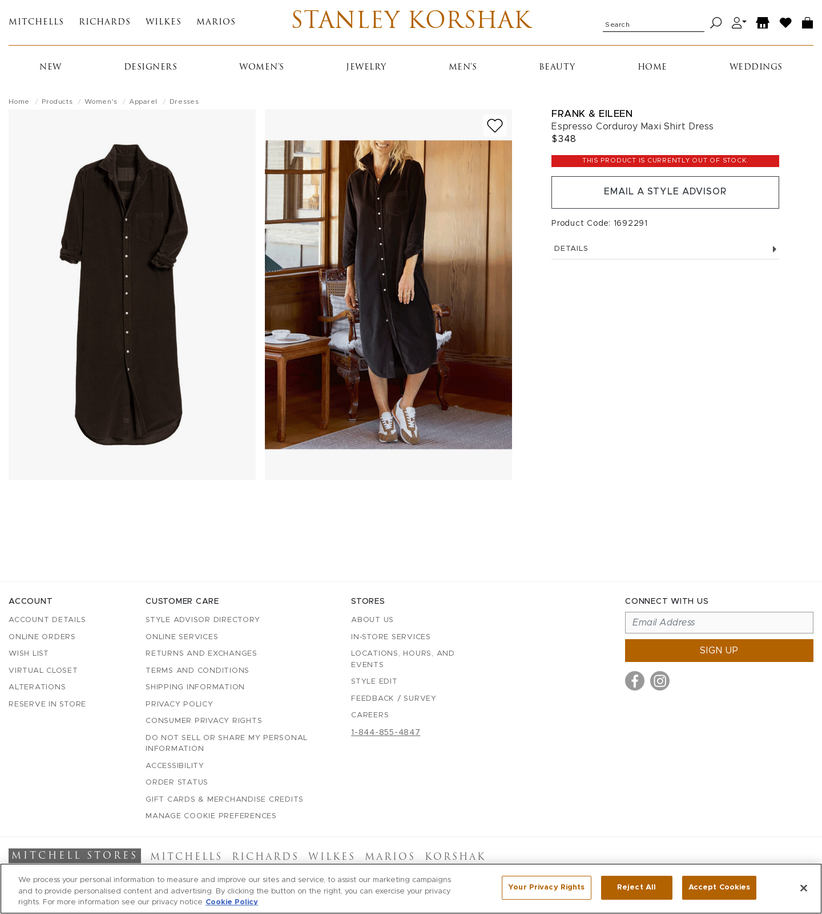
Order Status (177, 782)
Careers (370, 715)
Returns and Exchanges (201, 653)
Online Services (182, 637)
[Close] (803, 887)
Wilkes (164, 23)
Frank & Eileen (591, 114)
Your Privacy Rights (546, 887)
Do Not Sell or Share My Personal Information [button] (227, 743)
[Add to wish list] (494, 126)
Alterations (37, 687)
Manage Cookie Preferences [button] (211, 816)
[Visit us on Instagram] (660, 680)
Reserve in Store (47, 704)
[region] (411, 888)
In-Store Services (391, 637)
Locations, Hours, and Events (403, 659)
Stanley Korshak (411, 22)
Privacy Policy (179, 704)
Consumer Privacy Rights (204, 721)
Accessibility (175, 766)
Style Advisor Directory (203, 620)
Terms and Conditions (197, 671)
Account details (47, 620)
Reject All (636, 887)
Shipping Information (195, 687)
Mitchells (36, 23)
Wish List (29, 653)
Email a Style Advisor (665, 192)
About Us (372, 620)
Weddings (756, 68)
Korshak (455, 857)
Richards (105, 23)
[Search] (716, 23)
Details (665, 249)
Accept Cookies (719, 887)
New (50, 68)
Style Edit (374, 681)
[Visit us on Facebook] (634, 680)
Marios (216, 23)
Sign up (719, 650)
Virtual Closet (43, 671)
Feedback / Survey (394, 698)
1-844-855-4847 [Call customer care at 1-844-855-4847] (386, 733)
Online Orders (42, 637)
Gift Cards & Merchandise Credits (225, 799)
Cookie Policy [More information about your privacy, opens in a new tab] (232, 902)
